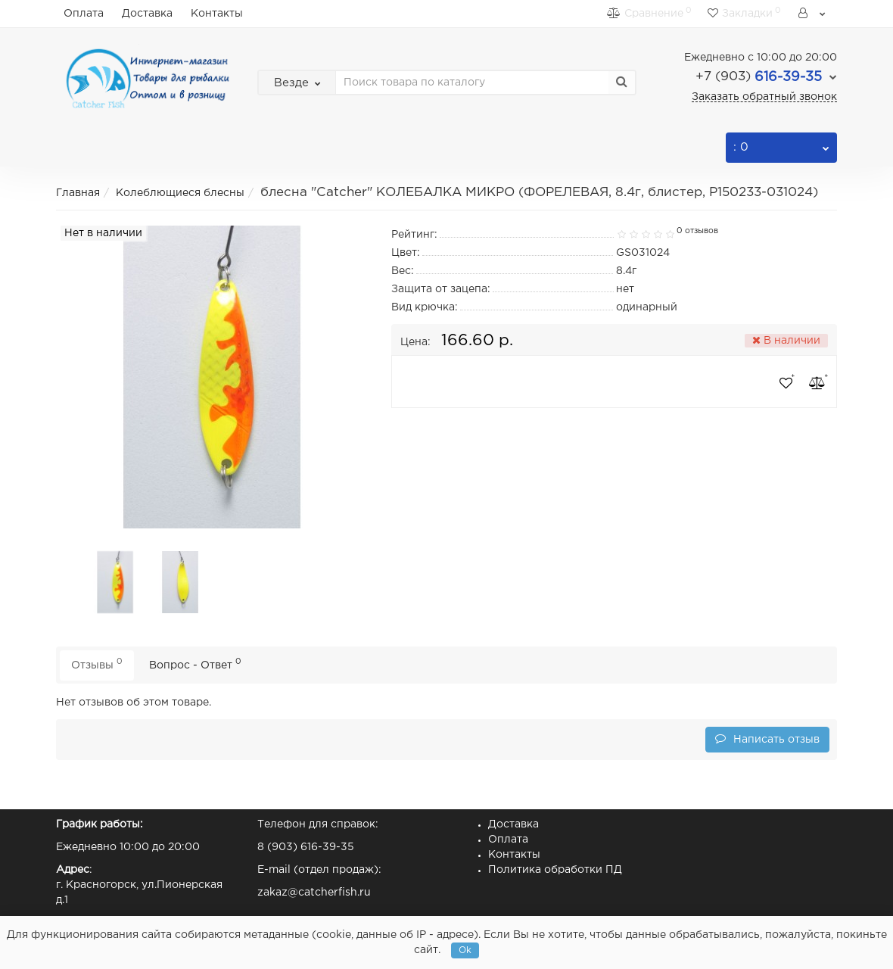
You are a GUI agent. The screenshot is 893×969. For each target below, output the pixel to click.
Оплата (84, 13)
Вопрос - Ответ (195, 663)
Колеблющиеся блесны (180, 193)
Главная (78, 193)
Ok (465, 950)
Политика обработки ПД (555, 869)
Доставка (147, 13)
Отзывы (97, 663)
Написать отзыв (767, 738)
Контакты (217, 13)
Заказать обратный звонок (764, 96)
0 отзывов (697, 231)
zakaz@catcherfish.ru (314, 892)
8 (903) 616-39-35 (305, 847)
